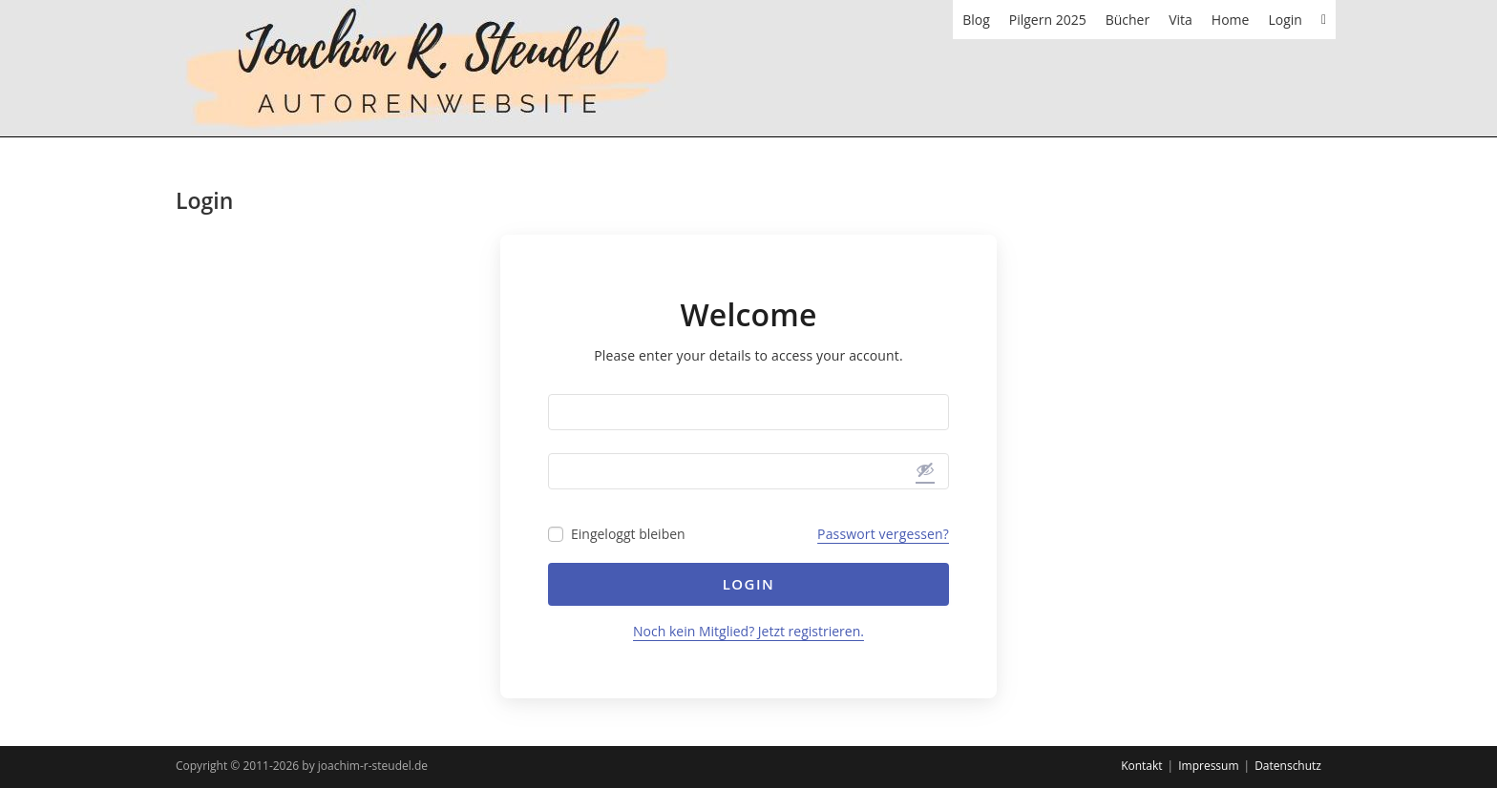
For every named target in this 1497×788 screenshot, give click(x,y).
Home (1231, 19)
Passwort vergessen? (883, 534)
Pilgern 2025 (1047, 19)
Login (1284, 19)
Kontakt (1141, 765)
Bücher (1128, 19)
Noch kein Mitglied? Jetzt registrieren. (748, 631)
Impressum (1208, 765)
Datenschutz (1288, 765)
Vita (1180, 19)
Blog (976, 19)
